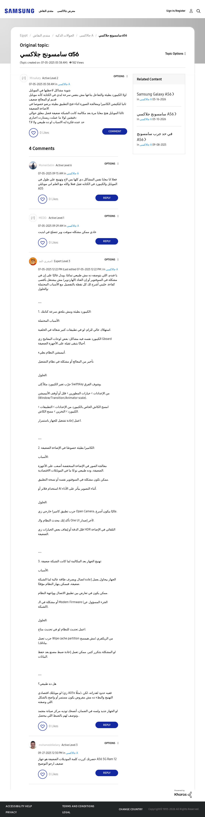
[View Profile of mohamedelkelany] (49, 745)
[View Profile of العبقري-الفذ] (46, 261)
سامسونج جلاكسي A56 (155, 114)
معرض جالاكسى (66, 11)
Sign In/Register (176, 10)
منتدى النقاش (46, 11)
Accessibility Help (19, 806)
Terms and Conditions (78, 806)
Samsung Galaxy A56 (154, 94)
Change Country (131, 809)
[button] (120, 76)
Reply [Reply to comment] (107, 198)
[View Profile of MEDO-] (43, 218)
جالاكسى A (64, 84)
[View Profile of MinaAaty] (35, 78)
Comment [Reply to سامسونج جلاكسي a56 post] (114, 131)
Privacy (11, 812)
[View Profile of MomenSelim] (46, 165)
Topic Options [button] (174, 53)
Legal (66, 812)
